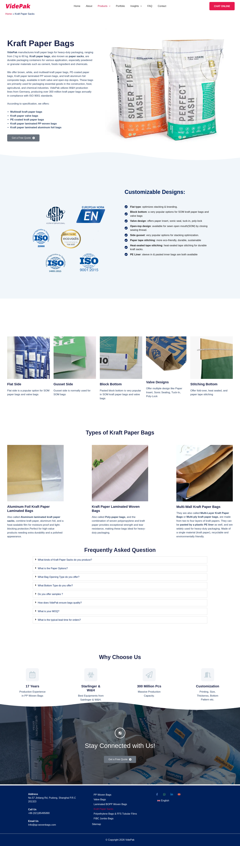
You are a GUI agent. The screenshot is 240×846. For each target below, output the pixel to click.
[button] (109, 6)
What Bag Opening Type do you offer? (58, 577)
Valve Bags (98, 798)
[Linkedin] (171, 794)
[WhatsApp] (164, 794)
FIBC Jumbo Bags (102, 816)
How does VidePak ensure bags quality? (60, 602)
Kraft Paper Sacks (102, 807)
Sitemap (96, 821)
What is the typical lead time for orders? (59, 620)
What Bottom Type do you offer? (55, 585)
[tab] (120, 559)
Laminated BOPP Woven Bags (109, 803)
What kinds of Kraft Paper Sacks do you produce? (65, 559)
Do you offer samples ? (50, 594)
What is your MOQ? (48, 611)
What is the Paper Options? (53, 568)
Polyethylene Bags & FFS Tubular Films (114, 811)
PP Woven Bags (101, 794)
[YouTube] (179, 794)
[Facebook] (157, 794)
